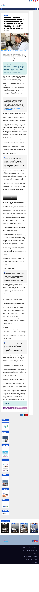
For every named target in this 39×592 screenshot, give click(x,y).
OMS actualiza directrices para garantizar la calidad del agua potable (24, 527)
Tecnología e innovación (33, 524)
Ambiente (28, 550)
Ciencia (30, 553)
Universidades (35, 553)
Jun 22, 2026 (5, 531)
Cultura (32, 550)
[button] (33, 8)
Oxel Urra (7, 60)
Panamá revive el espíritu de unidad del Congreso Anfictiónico (14, 527)
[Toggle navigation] (17, 9)
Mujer (36, 550)
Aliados (29, 547)
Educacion (23, 550)
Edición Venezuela (34, 562)
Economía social (34, 547)
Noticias (13, 523)
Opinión (32, 559)
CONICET (18, 85)
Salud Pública (23, 523)
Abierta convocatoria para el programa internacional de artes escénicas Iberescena (5, 526)
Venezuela (5, 15)
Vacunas (27, 559)
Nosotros (24, 547)
